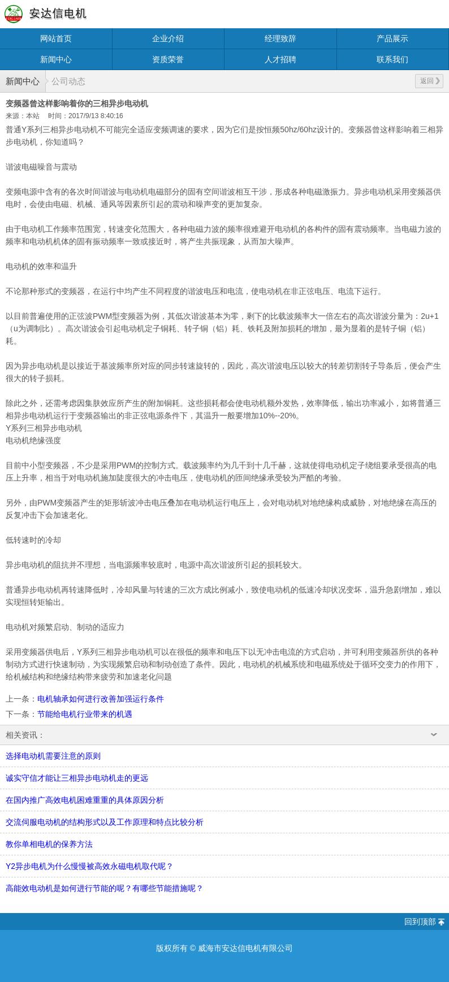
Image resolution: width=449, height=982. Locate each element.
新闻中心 (56, 59)
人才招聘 (280, 59)
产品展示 (392, 38)
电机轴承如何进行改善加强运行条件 (100, 698)
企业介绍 (168, 38)
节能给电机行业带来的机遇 (84, 714)
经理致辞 (280, 38)
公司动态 (68, 81)
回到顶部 (420, 921)
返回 (430, 81)
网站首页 (56, 38)
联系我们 (392, 59)
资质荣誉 (168, 59)
